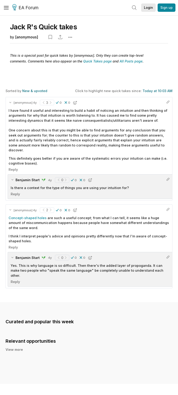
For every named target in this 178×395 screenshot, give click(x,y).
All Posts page (131, 61)
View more (14, 349)
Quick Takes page (97, 61)
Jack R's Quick (43, 27)
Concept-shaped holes (28, 218)
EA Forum (26, 8)
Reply (13, 169)
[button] (59, 102)
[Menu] (6, 7)
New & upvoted (34, 91)
